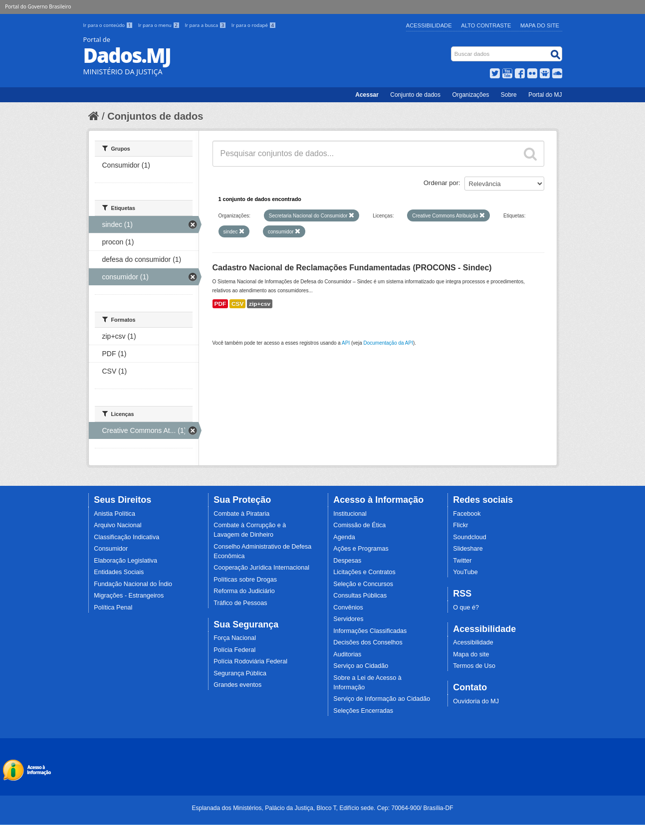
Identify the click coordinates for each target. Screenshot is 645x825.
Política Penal (113, 607)
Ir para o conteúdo (108, 25)
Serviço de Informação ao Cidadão (381, 698)
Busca (451, 48)
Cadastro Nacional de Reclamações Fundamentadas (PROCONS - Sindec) (352, 267)
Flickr (460, 525)
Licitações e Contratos (364, 572)
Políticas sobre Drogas (245, 579)
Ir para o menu (159, 25)
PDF (220, 303)
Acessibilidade (429, 25)
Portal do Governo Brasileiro (38, 6)
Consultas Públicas (360, 595)
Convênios (348, 607)
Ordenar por (441, 183)
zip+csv (259, 303)
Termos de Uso (474, 665)
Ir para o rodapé (253, 25)
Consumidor (111, 548)
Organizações (470, 94)
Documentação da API (388, 343)
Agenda (344, 537)
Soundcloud (469, 537)
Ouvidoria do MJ (476, 701)
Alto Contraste (486, 25)
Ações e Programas (361, 548)
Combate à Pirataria (241, 513)
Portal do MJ (545, 94)
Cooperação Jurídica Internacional (261, 567)
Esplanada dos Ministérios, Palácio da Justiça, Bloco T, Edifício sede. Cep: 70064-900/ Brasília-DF (322, 808)
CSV (237, 303)
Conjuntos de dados (155, 116)
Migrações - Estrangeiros (129, 595)
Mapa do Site (539, 25)
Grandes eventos (237, 684)
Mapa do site (471, 654)
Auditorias (347, 654)
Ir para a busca (206, 25)
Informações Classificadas (370, 630)
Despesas (347, 560)
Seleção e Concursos (363, 584)
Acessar (367, 94)
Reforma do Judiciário (244, 591)
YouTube (465, 572)
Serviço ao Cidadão (360, 665)
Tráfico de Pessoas (240, 603)
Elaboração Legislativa (125, 560)
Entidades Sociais (119, 572)
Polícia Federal (234, 649)
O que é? (466, 607)
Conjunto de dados (415, 94)
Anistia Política (114, 513)
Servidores (348, 619)
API (346, 343)
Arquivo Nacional (117, 525)
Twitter (462, 560)
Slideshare (468, 548)
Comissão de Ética (359, 525)
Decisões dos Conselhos (368, 642)
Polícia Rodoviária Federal (250, 661)
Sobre (509, 94)
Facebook (466, 513)
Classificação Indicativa (126, 537)
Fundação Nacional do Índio (133, 584)
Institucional (350, 513)
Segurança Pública (240, 673)
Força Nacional (235, 637)
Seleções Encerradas (363, 710)
